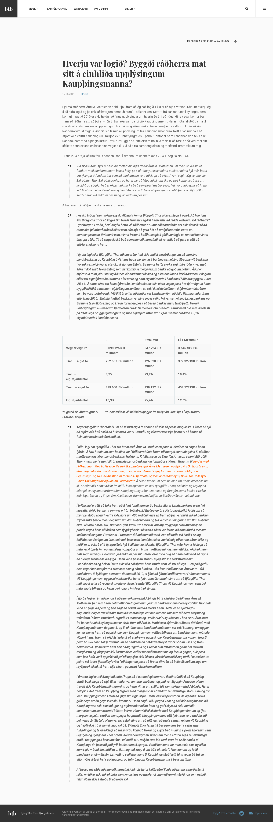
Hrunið (85, 94)
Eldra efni (81, 8)
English (130, 8)
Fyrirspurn (261, 813)
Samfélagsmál (57, 8)
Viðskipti (34, 8)
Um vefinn (101, 8)
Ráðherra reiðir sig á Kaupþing (208, 41)
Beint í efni (264, 8)
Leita (247, 8)
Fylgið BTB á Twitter (224, 813)
